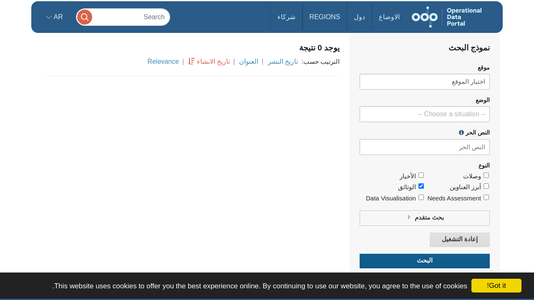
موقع (484, 68)
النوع (484, 165)
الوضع (483, 100)
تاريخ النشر (283, 61)
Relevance (163, 61)
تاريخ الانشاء (213, 61)
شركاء (286, 16)
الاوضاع (389, 16)
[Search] (123, 16)
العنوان (248, 61)
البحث (425, 260)
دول (359, 16)
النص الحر (474, 132)
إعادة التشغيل (460, 239)
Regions (325, 16)
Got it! (496, 286)
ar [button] (57, 16)
